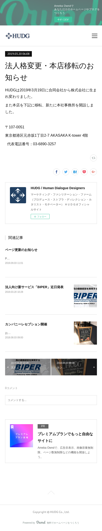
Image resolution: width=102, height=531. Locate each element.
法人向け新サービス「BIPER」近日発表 (34, 287)
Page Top (51, 493)
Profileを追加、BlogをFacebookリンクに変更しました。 (40, 258)
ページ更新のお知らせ (21, 250)
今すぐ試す (63, 19)
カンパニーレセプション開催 (26, 324)
